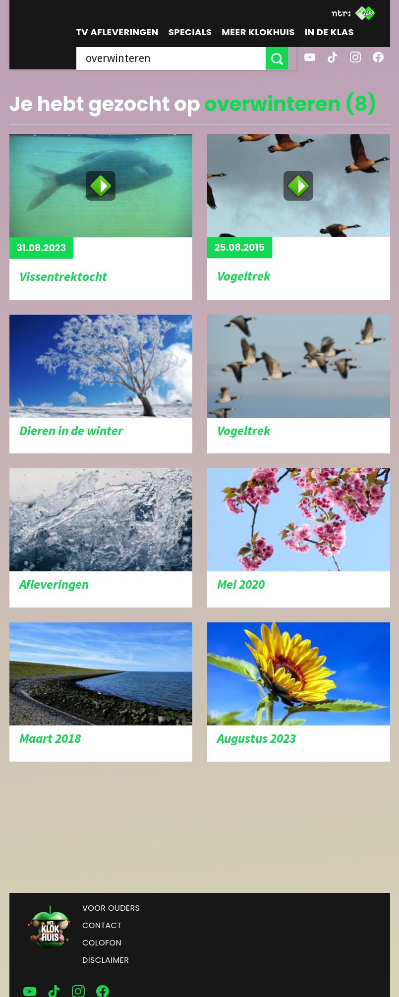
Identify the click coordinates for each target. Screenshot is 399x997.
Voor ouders (111, 908)
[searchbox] (175, 58)
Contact (101, 925)
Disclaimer (105, 960)
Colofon (101, 942)
